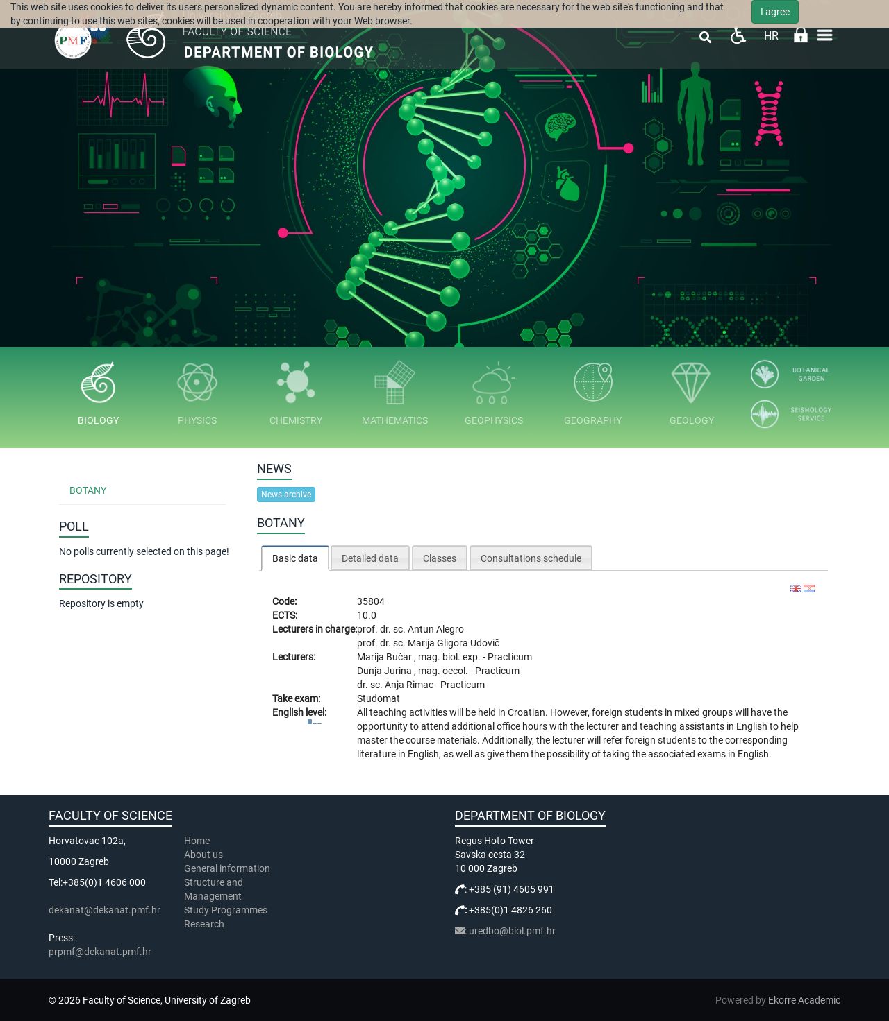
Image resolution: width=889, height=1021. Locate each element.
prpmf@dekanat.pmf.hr (100, 951)
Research (205, 923)
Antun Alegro (436, 629)
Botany (87, 490)
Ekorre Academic (804, 1000)
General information (227, 868)
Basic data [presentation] (295, 558)
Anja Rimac (410, 684)
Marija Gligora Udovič (453, 643)
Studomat (378, 698)
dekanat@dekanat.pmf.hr (104, 910)
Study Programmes (225, 910)
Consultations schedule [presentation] (531, 558)
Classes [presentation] (439, 558)
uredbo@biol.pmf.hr (512, 930)
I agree (775, 11)
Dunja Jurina (385, 670)
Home (197, 840)
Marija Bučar (385, 656)
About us (204, 854)
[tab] (295, 558)
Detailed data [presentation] (370, 558)
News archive (286, 494)
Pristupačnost (738, 35)
